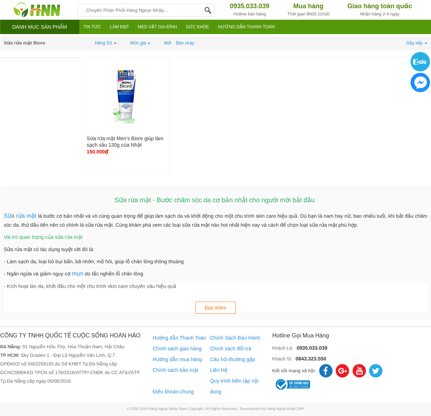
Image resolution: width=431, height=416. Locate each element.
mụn (77, 274)
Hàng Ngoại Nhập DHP (285, 409)
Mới (167, 43)
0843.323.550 (310, 358)
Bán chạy (185, 43)
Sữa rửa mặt (21, 216)
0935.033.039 (311, 348)
